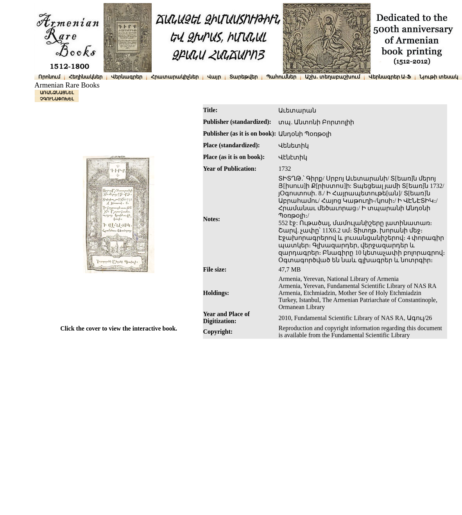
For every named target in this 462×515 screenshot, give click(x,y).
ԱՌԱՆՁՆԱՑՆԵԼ (57, 92)
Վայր (214, 77)
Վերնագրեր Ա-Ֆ (390, 77)
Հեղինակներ (85, 77)
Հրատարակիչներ (175, 77)
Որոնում (49, 77)
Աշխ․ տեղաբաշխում (332, 77)
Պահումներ (281, 77)
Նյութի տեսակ (438, 77)
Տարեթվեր (243, 77)
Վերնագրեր (126, 77)
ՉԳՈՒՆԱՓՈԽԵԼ (57, 99)
